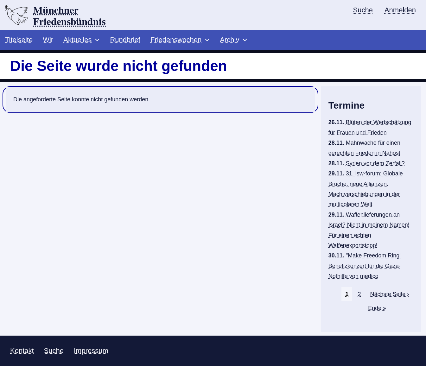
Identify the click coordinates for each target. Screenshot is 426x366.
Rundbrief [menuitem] (125, 40)
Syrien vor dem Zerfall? (375, 163)
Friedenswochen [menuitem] (175, 40)
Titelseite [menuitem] (19, 40)
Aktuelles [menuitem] (77, 40)
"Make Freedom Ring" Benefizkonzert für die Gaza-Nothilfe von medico (365, 265)
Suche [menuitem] (363, 10)
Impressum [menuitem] (91, 351)
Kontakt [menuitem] (22, 351)
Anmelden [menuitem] (400, 10)
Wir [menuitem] (48, 40)
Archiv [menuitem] (229, 40)
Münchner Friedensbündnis (69, 16)
